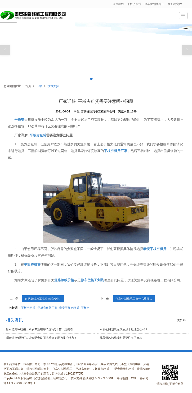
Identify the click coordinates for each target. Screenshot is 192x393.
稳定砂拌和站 (63, 364)
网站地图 (122, 378)
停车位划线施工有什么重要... (134, 298)
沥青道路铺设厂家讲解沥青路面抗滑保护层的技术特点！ (41, 337)
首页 (28, 86)
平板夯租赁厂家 (47, 307)
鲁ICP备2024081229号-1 (19, 383)
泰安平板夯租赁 (69, 307)
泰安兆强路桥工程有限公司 (50, 378)
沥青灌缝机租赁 (124, 369)
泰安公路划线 (109, 364)
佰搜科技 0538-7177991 (98, 378)
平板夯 (85, 307)
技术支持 (53, 86)
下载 (39, 86)
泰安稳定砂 (175, 4)
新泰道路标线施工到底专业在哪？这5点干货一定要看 (39, 329)
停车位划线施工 (154, 4)
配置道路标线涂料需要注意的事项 (121, 337)
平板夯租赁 (134, 4)
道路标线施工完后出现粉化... (43, 298)
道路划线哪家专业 (38, 369)
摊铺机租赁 (102, 369)
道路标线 (118, 4)
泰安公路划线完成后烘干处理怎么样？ (124, 329)
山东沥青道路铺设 (86, 364)
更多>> (181, 320)
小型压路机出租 (131, 364)
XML (134, 378)
